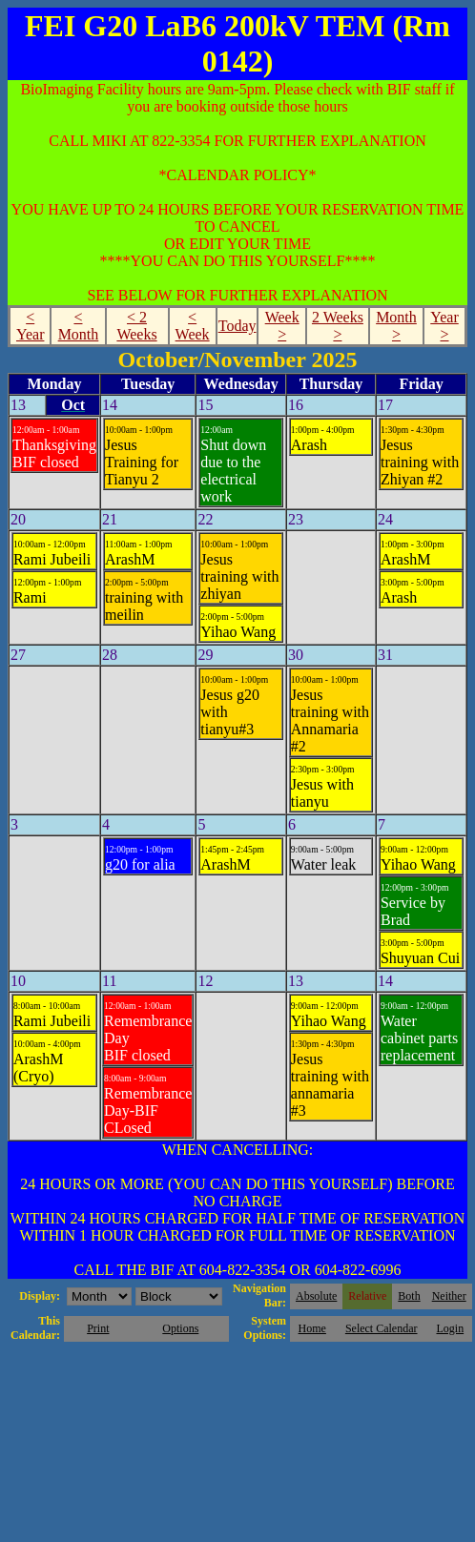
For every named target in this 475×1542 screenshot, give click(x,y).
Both (409, 1296)
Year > (444, 325)
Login (450, 1328)
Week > (282, 325)
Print (98, 1328)
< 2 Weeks (136, 325)
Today (237, 326)
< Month (78, 325)
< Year (30, 325)
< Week (193, 325)
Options (180, 1328)
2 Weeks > (337, 325)
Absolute (316, 1296)
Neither (449, 1296)
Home (312, 1328)
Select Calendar (381, 1328)
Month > (396, 325)
